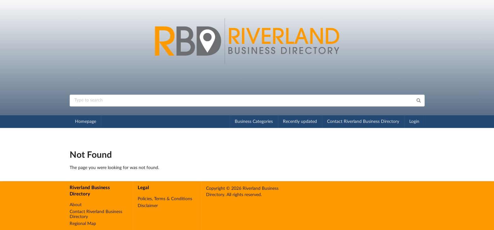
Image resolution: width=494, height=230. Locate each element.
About (76, 205)
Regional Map (83, 224)
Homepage (85, 121)
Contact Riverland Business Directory (363, 121)
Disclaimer (148, 206)
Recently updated (300, 121)
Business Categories (254, 121)
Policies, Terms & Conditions (165, 199)
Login (414, 121)
